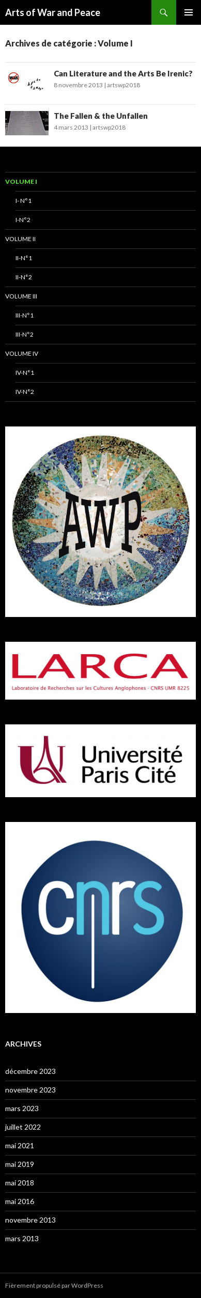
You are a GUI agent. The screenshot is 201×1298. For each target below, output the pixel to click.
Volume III (21, 296)
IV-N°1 (25, 372)
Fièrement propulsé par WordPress (54, 1285)
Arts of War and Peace (52, 12)
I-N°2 (23, 220)
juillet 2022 (23, 1126)
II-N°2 (24, 277)
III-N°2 (25, 334)
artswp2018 (123, 85)
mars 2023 (22, 1108)
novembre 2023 (30, 1089)
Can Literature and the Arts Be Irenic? (123, 73)
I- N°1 (24, 200)
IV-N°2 (25, 391)
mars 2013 (22, 1238)
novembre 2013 (30, 1219)
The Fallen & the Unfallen (101, 115)
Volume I (21, 181)
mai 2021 (19, 1145)
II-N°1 (24, 258)
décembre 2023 (30, 1071)
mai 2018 (19, 1182)
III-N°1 (25, 315)
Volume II (20, 239)
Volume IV (21, 353)
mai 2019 (19, 1164)
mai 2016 (19, 1201)
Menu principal (188, 12)
